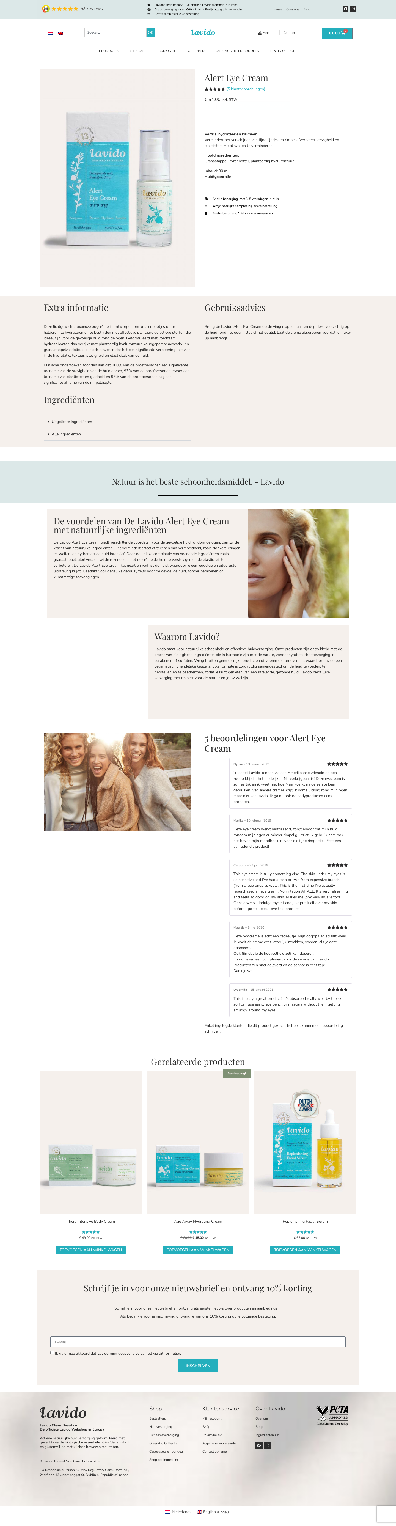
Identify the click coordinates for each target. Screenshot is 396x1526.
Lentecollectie (283, 51)
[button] (117, 422)
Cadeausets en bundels (237, 51)
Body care (167, 51)
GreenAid (196, 51)
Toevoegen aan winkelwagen (255, 122)
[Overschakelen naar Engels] (60, 33)
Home (278, 9)
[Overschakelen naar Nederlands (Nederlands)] (178, 1512)
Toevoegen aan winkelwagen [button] (91, 1250)
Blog (306, 9)
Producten (109, 51)
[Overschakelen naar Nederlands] (50, 33)
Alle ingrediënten (66, 434)
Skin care (138, 51)
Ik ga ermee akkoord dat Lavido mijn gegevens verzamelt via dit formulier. (118, 1353)
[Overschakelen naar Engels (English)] (214, 1512)
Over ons (292, 9)
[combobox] (115, 32)
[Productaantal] (211, 123)
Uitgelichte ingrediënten (72, 421)
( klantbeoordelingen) (246, 89)
